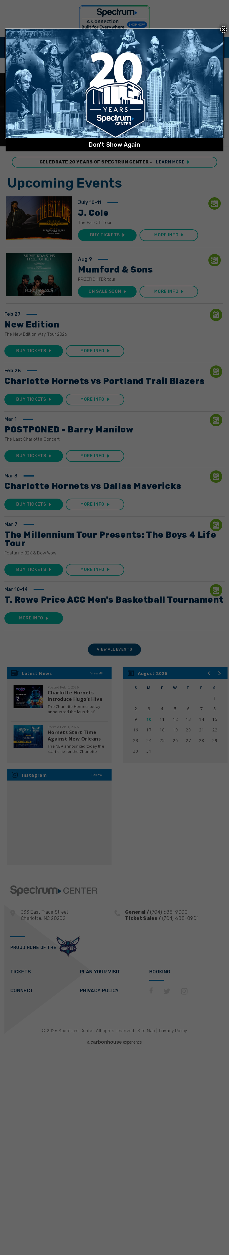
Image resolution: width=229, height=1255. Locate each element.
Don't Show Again (114, 144)
